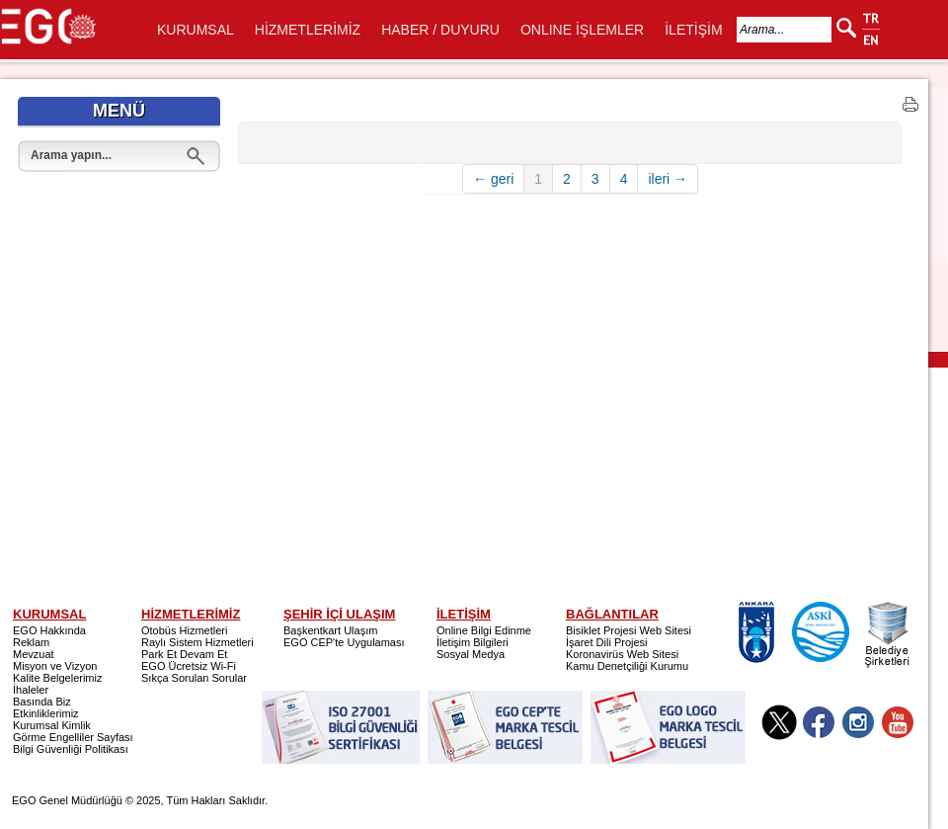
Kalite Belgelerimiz (57, 678)
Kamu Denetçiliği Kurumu (627, 666)
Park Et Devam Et (184, 654)
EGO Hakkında (49, 630)
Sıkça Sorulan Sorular (194, 678)
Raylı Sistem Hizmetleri (197, 642)
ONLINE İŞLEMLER (582, 30)
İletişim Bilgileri (472, 642)
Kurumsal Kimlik (52, 725)
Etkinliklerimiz (46, 713)
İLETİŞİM (693, 30)
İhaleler (30, 690)
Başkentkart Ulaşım (330, 630)
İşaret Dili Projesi (607, 642)
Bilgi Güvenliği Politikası (70, 749)
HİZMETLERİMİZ (307, 30)
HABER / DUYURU (440, 30)
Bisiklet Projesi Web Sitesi (628, 630)
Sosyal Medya (470, 654)
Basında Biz (42, 701)
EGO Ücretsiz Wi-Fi (188, 666)
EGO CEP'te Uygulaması (344, 642)
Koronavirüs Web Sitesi (622, 654)
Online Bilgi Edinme (483, 630)
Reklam (31, 642)
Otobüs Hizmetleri (184, 630)
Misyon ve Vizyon (55, 666)
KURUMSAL (195, 30)
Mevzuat (33, 654)
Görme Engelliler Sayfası (73, 737)
